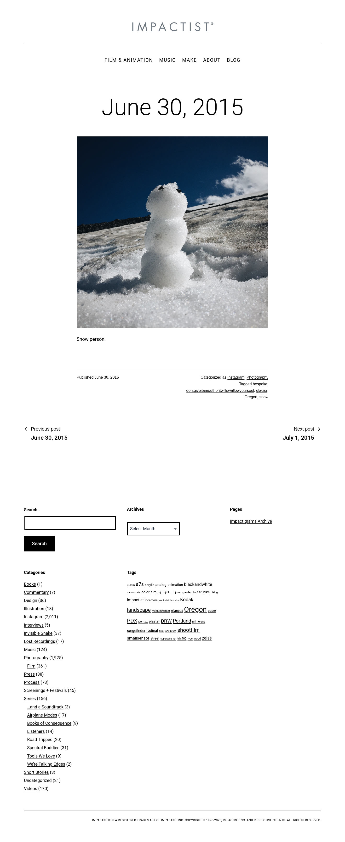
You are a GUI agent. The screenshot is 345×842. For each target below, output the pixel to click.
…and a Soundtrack (45, 706)
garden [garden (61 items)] (187, 592)
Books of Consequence (49, 723)
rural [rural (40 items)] (161, 631)
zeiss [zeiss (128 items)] (207, 638)
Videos (30, 788)
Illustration (34, 608)
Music (30, 649)
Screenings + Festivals (45, 690)
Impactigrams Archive (251, 521)
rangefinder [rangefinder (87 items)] (136, 631)
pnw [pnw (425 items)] (166, 620)
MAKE (189, 60)
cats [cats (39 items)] (138, 592)
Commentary (36, 592)
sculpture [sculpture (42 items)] (170, 631)
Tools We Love (41, 755)
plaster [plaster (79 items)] (154, 621)
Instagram (235, 377)
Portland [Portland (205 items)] (182, 621)
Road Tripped (39, 739)
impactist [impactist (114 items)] (135, 599)
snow (263, 397)
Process (32, 682)
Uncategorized (38, 780)
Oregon (250, 397)
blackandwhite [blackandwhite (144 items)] (198, 584)
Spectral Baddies (43, 747)
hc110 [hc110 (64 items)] (197, 592)
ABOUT (212, 60)
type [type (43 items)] (190, 638)
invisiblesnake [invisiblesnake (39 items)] (171, 600)
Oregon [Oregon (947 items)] (195, 609)
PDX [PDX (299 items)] (132, 620)
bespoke (260, 384)
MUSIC (167, 60)
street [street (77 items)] (154, 638)
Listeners (36, 731)
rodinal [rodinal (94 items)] (152, 630)
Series (30, 698)
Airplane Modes (42, 715)
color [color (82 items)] (146, 592)
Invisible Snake (38, 633)
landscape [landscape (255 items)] (139, 610)
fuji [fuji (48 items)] (159, 592)
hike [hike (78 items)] (206, 592)
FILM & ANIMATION (128, 60)
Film (31, 665)
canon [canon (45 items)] (130, 592)
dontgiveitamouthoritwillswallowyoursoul (220, 390)
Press (29, 674)
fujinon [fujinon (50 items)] (176, 592)
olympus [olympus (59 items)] (177, 610)
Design (30, 600)
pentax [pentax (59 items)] (143, 621)
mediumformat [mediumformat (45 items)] (161, 610)
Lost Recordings (39, 641)
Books (30, 584)
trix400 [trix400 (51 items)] (181, 638)
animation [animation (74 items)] (175, 585)
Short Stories (36, 772)
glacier (261, 390)
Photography (257, 377)
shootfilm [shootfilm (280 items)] (188, 630)
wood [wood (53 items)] (197, 638)
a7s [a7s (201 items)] (140, 584)
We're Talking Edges (46, 764)
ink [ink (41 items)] (160, 600)
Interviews (34, 625)
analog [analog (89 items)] (160, 585)
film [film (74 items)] (153, 592)
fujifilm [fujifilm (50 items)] (166, 592)
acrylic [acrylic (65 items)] (149, 585)
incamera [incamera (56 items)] (151, 600)
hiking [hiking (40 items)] (214, 592)
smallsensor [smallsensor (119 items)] (138, 638)
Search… (32, 509)
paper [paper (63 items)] (212, 610)
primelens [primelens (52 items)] (198, 621)
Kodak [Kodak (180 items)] (186, 599)
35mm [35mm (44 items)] (131, 585)
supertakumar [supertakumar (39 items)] (168, 638)
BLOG (234, 60)
